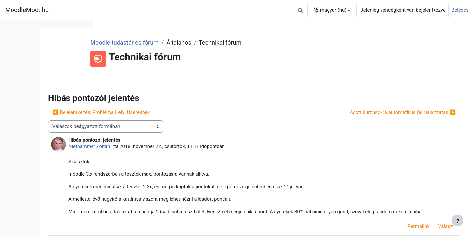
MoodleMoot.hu (27, 9)
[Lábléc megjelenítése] (457, 220)
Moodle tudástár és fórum (176, 42)
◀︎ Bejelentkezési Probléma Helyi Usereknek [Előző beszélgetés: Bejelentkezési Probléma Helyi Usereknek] (159, 112)
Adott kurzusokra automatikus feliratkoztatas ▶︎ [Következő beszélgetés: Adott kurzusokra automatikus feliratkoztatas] (393, 112)
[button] (300, 10)
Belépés (460, 10)
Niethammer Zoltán (148, 146)
